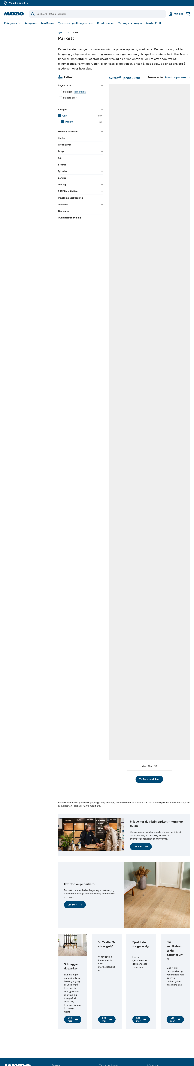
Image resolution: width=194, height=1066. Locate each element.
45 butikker (78, 163)
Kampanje (30, 23)
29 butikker (175, 163)
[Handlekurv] (188, 14)
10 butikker (111, 163)
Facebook (104, 1061)
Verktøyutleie (59, 1055)
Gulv (67, 33)
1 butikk (77, 531)
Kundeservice (105, 23)
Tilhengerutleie (60, 1050)
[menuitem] (28, 73)
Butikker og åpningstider (17, 1063)
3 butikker (110, 531)
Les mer (141, 826)
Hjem (60, 33)
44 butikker (78, 439)
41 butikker (143, 347)
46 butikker (143, 439)
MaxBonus (47, 23)
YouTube (104, 1055)
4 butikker (143, 255)
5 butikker (110, 627)
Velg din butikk (19, 3)
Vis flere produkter (124, 758)
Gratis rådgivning (61, 1061)
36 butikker (111, 439)
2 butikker (175, 439)
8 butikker (78, 255)
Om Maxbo (10, 1058)
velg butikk (26, 48)
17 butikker (111, 255)
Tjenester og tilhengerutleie (75, 23)
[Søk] (97, 14)
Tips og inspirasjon (130, 23)
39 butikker (143, 163)
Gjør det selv (106, 1050)
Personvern (153, 1061)
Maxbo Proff (153, 23)
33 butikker (111, 347)
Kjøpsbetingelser (156, 1055)
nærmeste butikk (142, 537)
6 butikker (78, 627)
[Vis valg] (12, 23)
